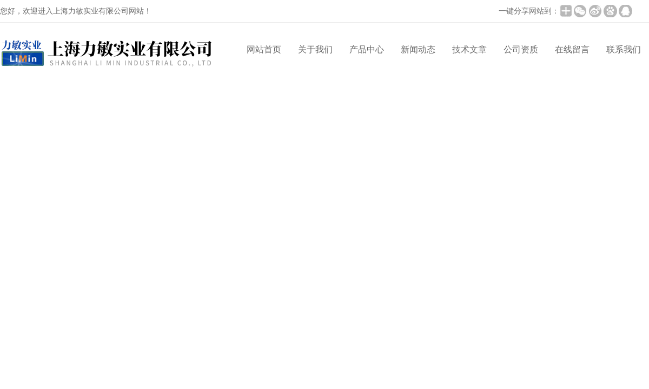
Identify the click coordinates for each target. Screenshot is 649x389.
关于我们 (315, 49)
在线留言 (572, 49)
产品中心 (366, 49)
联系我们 (623, 49)
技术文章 (469, 49)
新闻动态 (418, 49)
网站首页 (264, 49)
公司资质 (521, 49)
